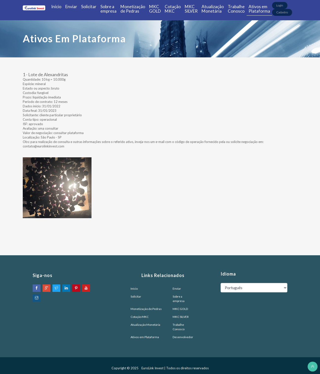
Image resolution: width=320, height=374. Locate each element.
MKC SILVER (191, 9)
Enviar (71, 6)
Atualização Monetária (213, 9)
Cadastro (282, 12)
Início (56, 6)
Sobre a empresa (108, 9)
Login (279, 5)
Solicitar (88, 6)
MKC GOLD (155, 9)
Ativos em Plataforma (259, 9)
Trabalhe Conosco (236, 9)
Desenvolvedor (183, 337)
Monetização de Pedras (132, 9)
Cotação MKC (173, 9)
